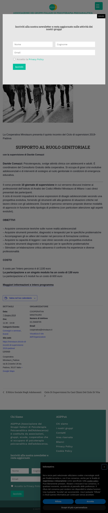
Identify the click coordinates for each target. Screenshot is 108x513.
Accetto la (30, 59)
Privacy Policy (36, 59)
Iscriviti (19, 66)
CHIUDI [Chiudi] (101, 16)
